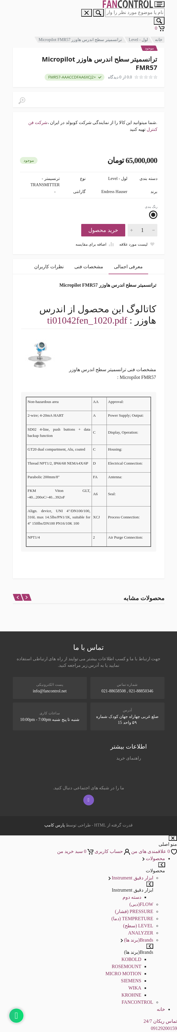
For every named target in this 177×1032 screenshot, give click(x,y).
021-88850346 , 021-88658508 (127, 691)
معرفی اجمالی (128, 266)
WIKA (134, 987)
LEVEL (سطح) (138, 925)
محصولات (153, 858)
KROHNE (131, 995)
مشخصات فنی (88, 266)
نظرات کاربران (49, 266)
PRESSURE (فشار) (134, 911)
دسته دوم (132, 897)
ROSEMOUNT (126, 966)
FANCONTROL (137, 1002)
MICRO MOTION (123, 973)
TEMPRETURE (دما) (132, 918)
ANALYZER (140, 932)
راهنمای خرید (128, 758)
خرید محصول (103, 230)
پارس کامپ (54, 825)
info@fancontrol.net (50, 691)
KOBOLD (131, 959)
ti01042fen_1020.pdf (87, 320)
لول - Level (138, 39)
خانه (158, 39)
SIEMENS (131, 980)
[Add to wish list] (136, 244)
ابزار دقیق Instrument (131, 877)
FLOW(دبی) (141, 904)
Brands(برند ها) (137, 939)
